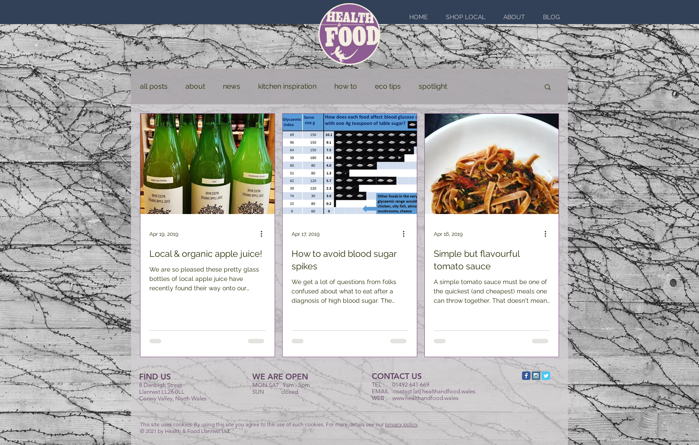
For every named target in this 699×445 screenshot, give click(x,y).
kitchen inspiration (287, 86)
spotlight (433, 86)
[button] (547, 87)
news (231, 86)
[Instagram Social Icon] (536, 375)
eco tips (388, 86)
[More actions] (264, 234)
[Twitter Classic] (546, 375)
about (195, 86)
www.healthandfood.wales (425, 398)
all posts (154, 86)
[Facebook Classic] (526, 375)
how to (345, 86)
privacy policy (401, 424)
